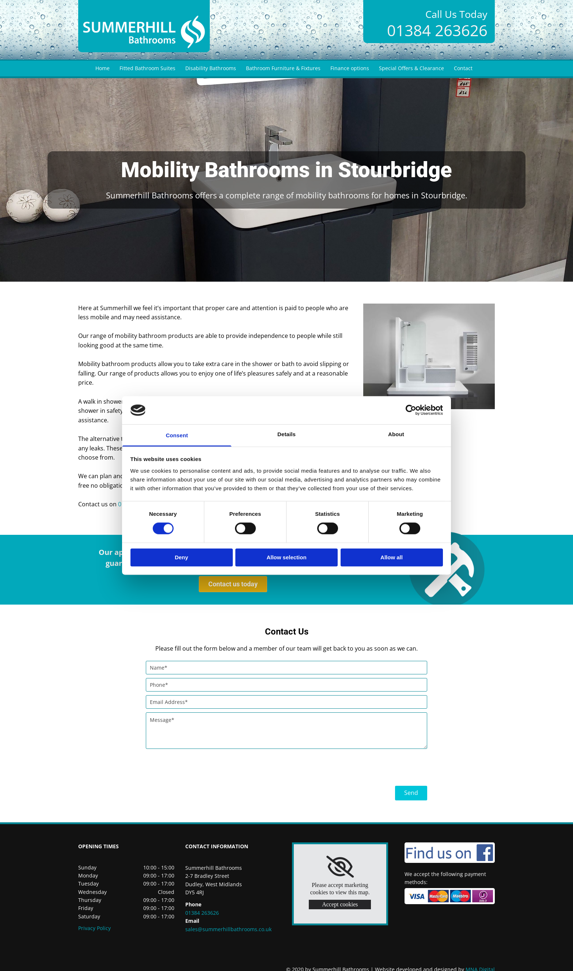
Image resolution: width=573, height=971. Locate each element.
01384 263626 (437, 30)
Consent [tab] (177, 435)
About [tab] (396, 434)
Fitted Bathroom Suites (147, 68)
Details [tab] (286, 434)
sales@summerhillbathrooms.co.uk (228, 929)
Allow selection (286, 557)
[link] (340, 867)
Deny (181, 557)
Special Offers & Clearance (411, 68)
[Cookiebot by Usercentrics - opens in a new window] (411, 410)
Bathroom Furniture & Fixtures (283, 68)
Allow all (391, 557)
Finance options (349, 68)
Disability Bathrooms (210, 68)
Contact (463, 68)
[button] (233, 584)
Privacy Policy (94, 928)
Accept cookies (340, 904)
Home (102, 68)
